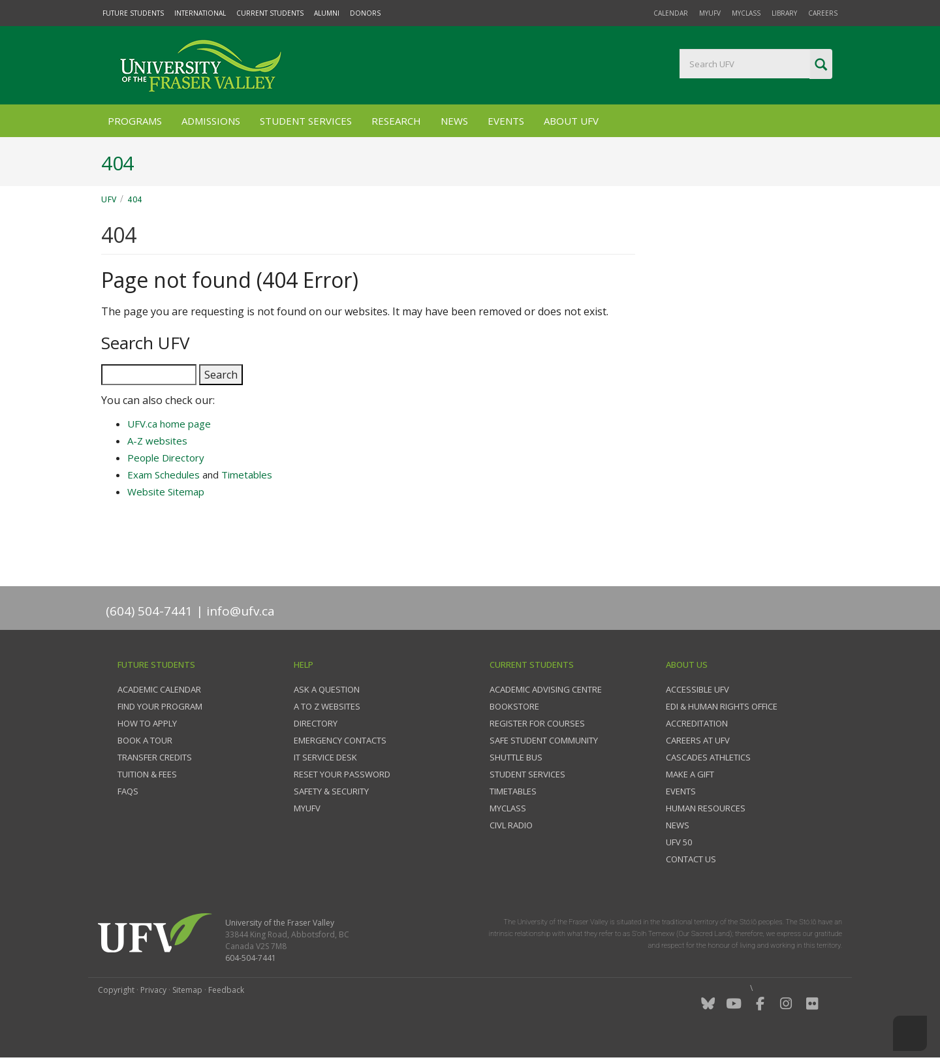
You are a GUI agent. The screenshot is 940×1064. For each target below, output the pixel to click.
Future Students (133, 13)
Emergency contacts (340, 740)
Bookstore (514, 706)
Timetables (246, 474)
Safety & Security (331, 791)
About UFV (571, 120)
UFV (109, 199)
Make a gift (690, 774)
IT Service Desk (325, 757)
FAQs (128, 791)
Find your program (160, 706)
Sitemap (187, 989)
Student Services (306, 120)
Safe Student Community (544, 740)
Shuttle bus (516, 757)
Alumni (326, 13)
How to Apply (147, 723)
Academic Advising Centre (546, 689)
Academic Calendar (159, 689)
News (454, 120)
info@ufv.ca (240, 610)
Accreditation (697, 723)
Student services (527, 774)
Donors (365, 13)
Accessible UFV (697, 689)
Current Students (270, 13)
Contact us (691, 859)
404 (134, 199)
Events (506, 120)
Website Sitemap (165, 491)
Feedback (226, 989)
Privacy (153, 989)
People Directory (165, 457)
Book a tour (145, 740)
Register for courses (537, 723)
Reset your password (342, 774)
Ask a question (327, 689)
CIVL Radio (511, 825)
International (200, 13)
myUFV (710, 13)
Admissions (210, 120)
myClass (746, 13)
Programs (135, 120)
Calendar (670, 13)
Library (784, 13)
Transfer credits (155, 757)
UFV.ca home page (169, 423)
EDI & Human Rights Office (721, 706)
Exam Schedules (163, 474)
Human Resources (705, 808)
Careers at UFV (698, 740)
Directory (315, 723)
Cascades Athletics (708, 757)
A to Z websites (327, 706)
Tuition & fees (147, 774)
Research (396, 120)
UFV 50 (679, 842)
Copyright (116, 989)
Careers (823, 13)
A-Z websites (157, 440)
